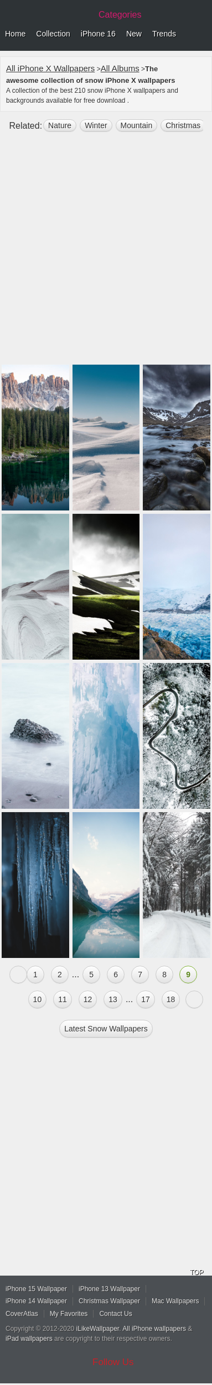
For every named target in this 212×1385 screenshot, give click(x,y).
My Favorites (69, 1314)
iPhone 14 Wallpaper (36, 1301)
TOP (196, 1272)
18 (171, 999)
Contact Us (115, 1314)
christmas (183, 125)
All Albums (120, 68)
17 (145, 999)
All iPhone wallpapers (154, 1329)
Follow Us (113, 1362)
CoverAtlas (22, 1314)
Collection (53, 33)
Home (15, 33)
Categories (120, 14)
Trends (164, 33)
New (134, 33)
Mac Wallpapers (175, 1301)
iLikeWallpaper (98, 1329)
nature (59, 125)
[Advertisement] (106, 253)
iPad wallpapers (29, 1338)
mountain (137, 125)
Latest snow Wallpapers (105, 1028)
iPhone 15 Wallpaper (36, 1289)
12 (88, 999)
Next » (194, 999)
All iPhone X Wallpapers (50, 68)
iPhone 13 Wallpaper (109, 1289)
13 (112, 999)
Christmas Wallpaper (109, 1301)
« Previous (18, 974)
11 (62, 999)
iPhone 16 (98, 33)
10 (37, 999)
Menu (200, 34)
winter (96, 125)
